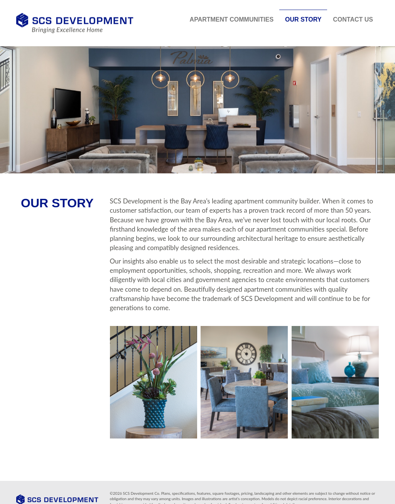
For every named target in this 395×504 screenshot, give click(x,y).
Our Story (303, 19)
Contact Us (353, 19)
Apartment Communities (231, 19)
